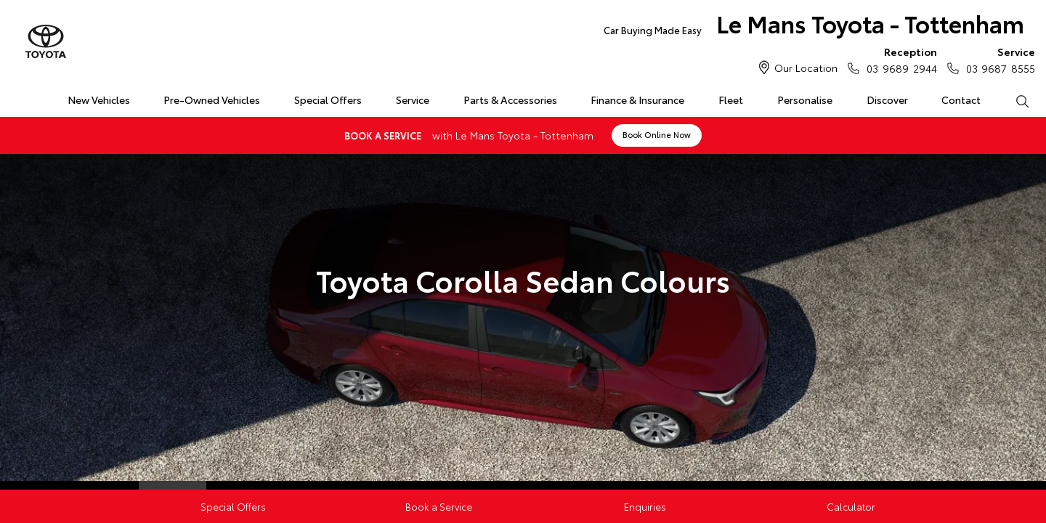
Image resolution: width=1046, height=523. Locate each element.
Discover (887, 99)
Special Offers (328, 99)
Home (17, 96)
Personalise (804, 99)
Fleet (730, 99)
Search (1013, 100)
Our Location (806, 67)
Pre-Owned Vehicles (211, 99)
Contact (961, 99)
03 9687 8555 (997, 60)
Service (412, 99)
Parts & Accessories (510, 99)
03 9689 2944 (898, 60)
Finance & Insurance (637, 99)
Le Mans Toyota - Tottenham (814, 26)
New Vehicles (99, 99)
